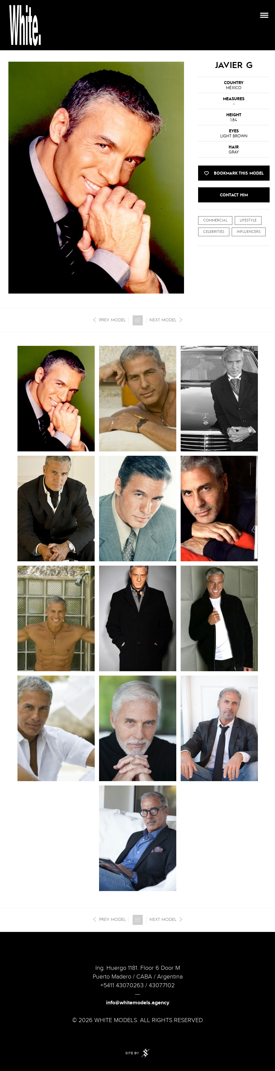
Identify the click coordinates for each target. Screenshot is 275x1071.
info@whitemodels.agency (137, 1003)
